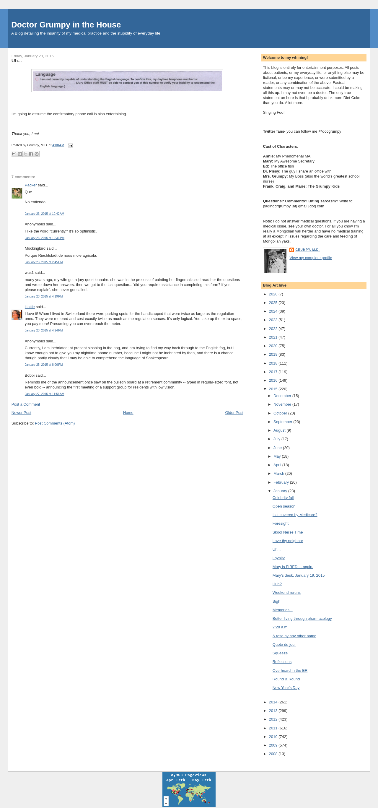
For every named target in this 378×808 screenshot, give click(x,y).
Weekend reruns (287, 592)
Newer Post (21, 412)
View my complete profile (310, 258)
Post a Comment (26, 404)
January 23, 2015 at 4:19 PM (44, 296)
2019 (273, 354)
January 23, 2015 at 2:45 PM (44, 262)
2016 (273, 380)
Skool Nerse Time (288, 532)
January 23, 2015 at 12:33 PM (44, 238)
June (278, 448)
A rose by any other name (294, 636)
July (277, 439)
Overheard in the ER (290, 670)
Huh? (277, 584)
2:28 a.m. (281, 627)
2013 (273, 710)
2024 (273, 311)
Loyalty (279, 558)
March (279, 473)
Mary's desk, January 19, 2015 (299, 575)
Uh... (17, 60)
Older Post (234, 412)
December (282, 396)
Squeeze (280, 653)
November (282, 404)
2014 (273, 702)
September (283, 422)
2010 (273, 736)
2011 (273, 728)
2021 (273, 337)
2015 (273, 389)
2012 (273, 719)
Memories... (283, 610)
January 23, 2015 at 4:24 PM (44, 330)
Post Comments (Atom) (55, 423)
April (277, 465)
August (279, 430)
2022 (273, 328)
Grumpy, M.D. (307, 249)
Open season (284, 506)
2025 (273, 302)
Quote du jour (284, 644)
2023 (273, 320)
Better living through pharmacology (302, 618)
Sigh (276, 601)
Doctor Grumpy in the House (66, 24)
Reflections (282, 661)
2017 (273, 372)
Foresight (281, 523)
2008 (273, 754)
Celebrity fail (283, 497)
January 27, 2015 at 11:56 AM (44, 394)
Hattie (30, 307)
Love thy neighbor (288, 541)
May (277, 456)
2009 (273, 745)
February (281, 482)
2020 (273, 346)
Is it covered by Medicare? (295, 515)
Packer (31, 185)
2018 (273, 363)
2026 (273, 294)
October (280, 413)
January (280, 491)
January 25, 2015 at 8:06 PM (44, 364)
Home (128, 412)
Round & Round (286, 679)
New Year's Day (286, 687)
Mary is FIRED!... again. (293, 567)
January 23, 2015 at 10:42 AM (44, 213)
